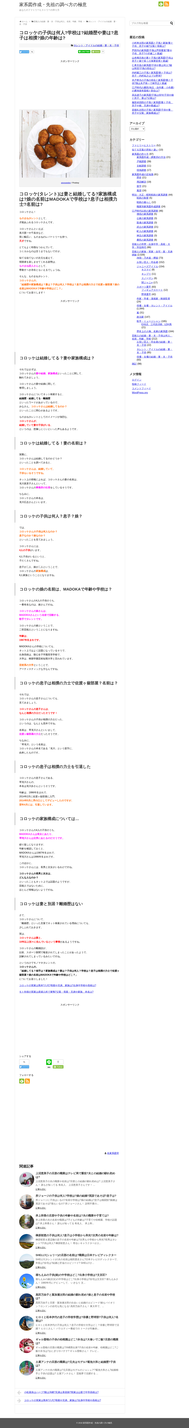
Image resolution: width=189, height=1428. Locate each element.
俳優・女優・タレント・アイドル (154, 305)
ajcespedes (66, 183)
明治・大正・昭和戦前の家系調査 (150, 195)
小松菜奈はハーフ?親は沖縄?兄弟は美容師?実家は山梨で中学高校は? (58, 1392)
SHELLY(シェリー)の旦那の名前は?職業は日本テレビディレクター (76, 1255)
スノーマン (147, 278)
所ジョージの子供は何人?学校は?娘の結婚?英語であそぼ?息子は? (76, 1195)
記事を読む (41, 1189)
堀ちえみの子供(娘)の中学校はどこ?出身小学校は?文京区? (71, 1274)
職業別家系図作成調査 (149, 206)
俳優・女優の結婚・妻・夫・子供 (154, 357)
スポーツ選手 (144, 287)
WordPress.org (140, 392)
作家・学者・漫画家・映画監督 (153, 298)
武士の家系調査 (145, 227)
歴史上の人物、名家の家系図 (152, 331)
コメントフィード (141, 388)
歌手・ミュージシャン (149, 321)
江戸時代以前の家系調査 (145, 211)
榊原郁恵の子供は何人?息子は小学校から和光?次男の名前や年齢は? (77, 1235)
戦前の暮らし (144, 202)
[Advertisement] (70, 84)
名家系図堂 (113, 1153)
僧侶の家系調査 (145, 214)
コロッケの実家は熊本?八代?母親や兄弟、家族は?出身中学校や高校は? (57, 985)
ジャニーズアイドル (147, 266)
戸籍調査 (141, 161)
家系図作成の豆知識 (142, 174)
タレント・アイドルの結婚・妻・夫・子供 (96, 45)
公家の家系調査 (145, 218)
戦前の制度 (143, 198)
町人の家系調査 (145, 231)
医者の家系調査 (145, 222)
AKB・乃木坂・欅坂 (147, 258)
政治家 (140, 317)
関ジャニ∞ (147, 282)
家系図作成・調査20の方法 (151, 157)
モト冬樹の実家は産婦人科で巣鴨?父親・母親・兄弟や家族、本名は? (56, 992)
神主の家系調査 (145, 235)
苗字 (139, 186)
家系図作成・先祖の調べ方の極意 (53, 4)
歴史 (139, 177)
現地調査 (141, 170)
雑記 (134, 364)
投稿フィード (139, 384)
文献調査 (141, 166)
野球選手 (146, 294)
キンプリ (146, 274)
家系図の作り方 (140, 154)
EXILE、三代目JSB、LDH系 (156, 324)
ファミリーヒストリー (144, 145)
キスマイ (146, 269)
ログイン (136, 380)
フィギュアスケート (152, 290)
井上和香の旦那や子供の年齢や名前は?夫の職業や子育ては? (72, 1215)
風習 (139, 190)
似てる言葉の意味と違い (145, 149)
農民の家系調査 (145, 240)
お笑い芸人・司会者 (147, 262)
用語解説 (141, 182)
